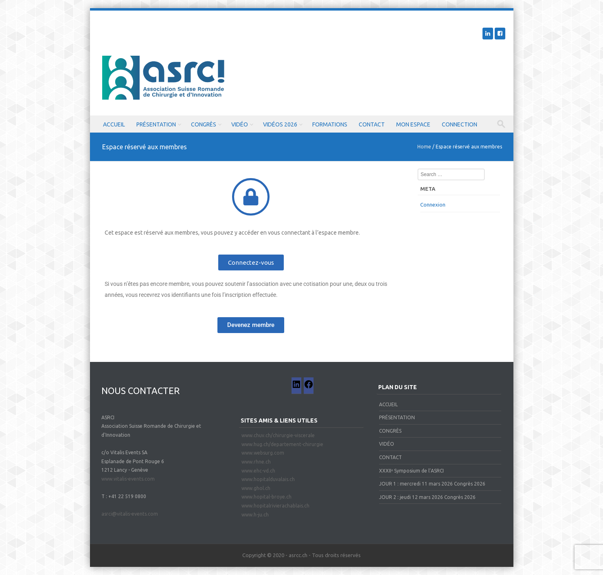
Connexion (432, 204)
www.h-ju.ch (255, 514)
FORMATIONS (329, 124)
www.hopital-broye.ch (266, 496)
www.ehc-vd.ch (258, 470)
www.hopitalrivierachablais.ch (275, 505)
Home (424, 146)
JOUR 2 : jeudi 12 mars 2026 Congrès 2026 (427, 497)
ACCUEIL (114, 124)
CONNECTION (459, 124)
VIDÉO (239, 124)
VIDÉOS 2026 (280, 124)
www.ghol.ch (255, 488)
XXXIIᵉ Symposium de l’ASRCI (411, 470)
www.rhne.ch (256, 461)
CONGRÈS (203, 124)
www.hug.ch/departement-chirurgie (282, 444)
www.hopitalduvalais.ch (268, 479)
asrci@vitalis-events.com (129, 513)
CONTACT (372, 124)
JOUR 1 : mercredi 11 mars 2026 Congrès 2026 (432, 483)
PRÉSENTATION (156, 124)
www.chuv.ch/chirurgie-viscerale (278, 435)
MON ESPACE (413, 124)
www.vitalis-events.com (128, 478)
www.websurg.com (262, 452)
